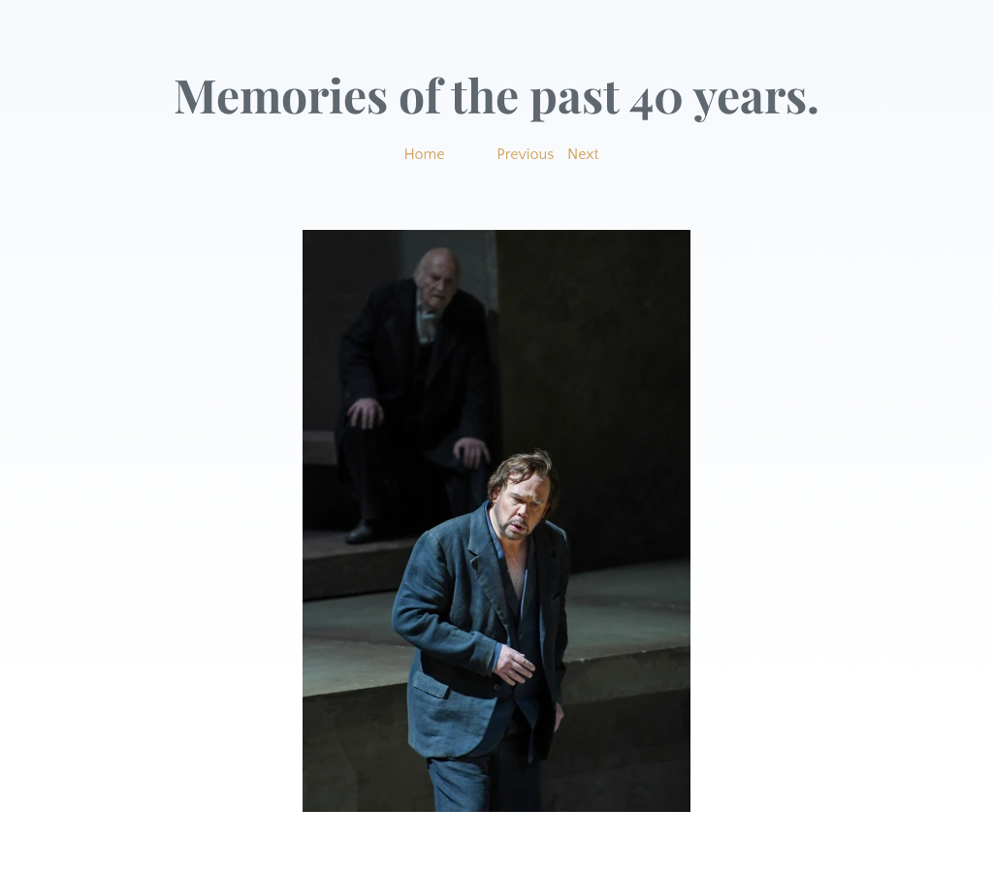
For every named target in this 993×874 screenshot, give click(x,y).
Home (423, 154)
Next (583, 154)
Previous (525, 154)
